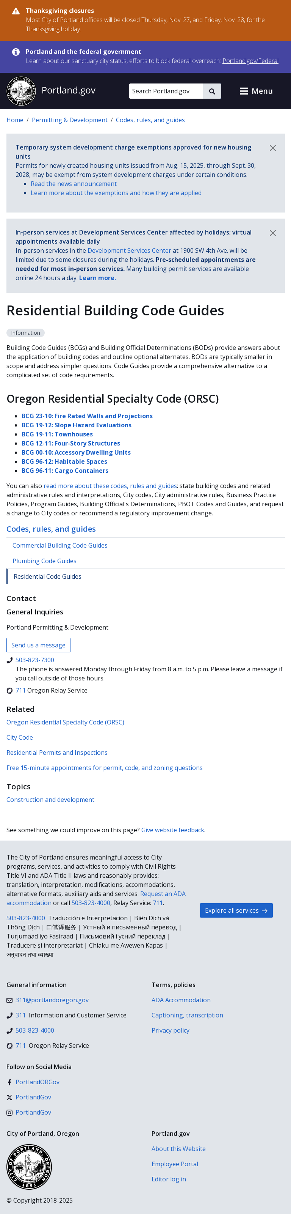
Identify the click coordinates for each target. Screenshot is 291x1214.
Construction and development (50, 799)
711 (158, 903)
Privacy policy (170, 1030)
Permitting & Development (70, 120)
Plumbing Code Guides (45, 561)
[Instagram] (28, 1112)
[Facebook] (32, 1081)
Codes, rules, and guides (150, 120)
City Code (19, 737)
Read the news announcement (74, 184)
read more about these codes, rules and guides (110, 486)
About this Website (179, 1149)
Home (14, 120)
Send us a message (38, 645)
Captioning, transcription (187, 1015)
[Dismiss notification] (273, 148)
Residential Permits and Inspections (57, 752)
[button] (256, 91)
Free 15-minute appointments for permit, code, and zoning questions (104, 768)
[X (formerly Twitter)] (28, 1097)
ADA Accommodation (181, 1000)
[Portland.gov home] (50, 91)
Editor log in (169, 1179)
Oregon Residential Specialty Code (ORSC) (65, 722)
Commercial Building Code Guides (60, 545)
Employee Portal (175, 1164)
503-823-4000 (91, 903)
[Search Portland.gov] (166, 91)
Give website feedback (172, 830)
